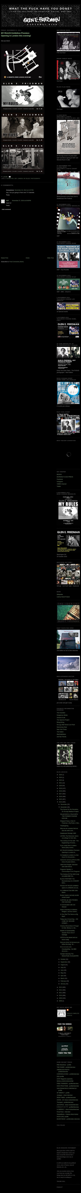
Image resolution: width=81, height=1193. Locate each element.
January (63, 984)
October (63, 959)
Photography (35, 178)
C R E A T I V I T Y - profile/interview (68, 1107)
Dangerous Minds (62, 715)
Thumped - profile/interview (65, 1102)
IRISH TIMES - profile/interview (66, 1097)
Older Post (50, 258)
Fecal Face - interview (63, 1112)
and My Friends (61, 736)
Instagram (60, 481)
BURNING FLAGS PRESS (65, 477)
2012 (60, 990)
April (62, 975)
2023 (60, 780)
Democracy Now (62, 727)
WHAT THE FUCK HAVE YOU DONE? (40, 8)
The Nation (60, 732)
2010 (60, 995)
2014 (60, 802)
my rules (27, 178)
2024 (60, 777)
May (62, 973)
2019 (60, 788)
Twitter (59, 486)
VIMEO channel (61, 484)
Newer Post (4, 258)
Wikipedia (60, 594)
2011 (60, 992)
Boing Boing (60, 722)
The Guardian (61, 713)
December (64, 804)
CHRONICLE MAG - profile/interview (68, 1074)
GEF (15, 178)
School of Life (61, 717)
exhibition (10, 178)
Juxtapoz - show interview (64, 1095)
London (20, 178)
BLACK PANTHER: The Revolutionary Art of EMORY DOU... (69, 881)
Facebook (60, 479)
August (63, 964)
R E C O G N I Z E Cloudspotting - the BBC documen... (68, 949)
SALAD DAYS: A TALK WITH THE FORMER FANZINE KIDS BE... (69, 816)
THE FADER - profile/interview (66, 1067)
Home (28, 258)
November (64, 807)
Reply (8, 195)
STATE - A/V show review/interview (67, 1100)
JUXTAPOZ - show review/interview (67, 1104)
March (63, 978)
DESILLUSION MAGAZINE (65, 1081)
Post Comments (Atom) (16, 261)
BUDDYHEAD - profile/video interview (68, 1119)
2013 (60, 987)
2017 (60, 794)
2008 (60, 1001)
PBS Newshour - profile (64, 1065)
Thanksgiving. (64, 825)
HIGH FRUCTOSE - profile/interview (68, 1086)
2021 (60, 783)
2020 (60, 785)
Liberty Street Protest (63, 597)
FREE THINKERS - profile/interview (67, 1083)
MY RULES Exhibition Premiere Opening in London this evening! (16, 34)
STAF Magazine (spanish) (64, 1079)
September (64, 962)
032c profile (60, 1076)
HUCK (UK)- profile (62, 1116)
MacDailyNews (61, 734)
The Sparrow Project (63, 720)
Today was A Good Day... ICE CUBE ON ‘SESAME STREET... (69, 921)
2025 (60, 774)
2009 (60, 998)
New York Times (62, 729)
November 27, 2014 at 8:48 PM (21, 200)
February (63, 981)
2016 (60, 796)
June (62, 970)
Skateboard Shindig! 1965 (68, 833)
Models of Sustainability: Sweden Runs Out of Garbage (67, 932)
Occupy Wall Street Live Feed (66, 724)
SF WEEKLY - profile (63, 1093)
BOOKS (59, 474)
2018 (60, 791)
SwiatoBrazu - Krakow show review (67, 1114)
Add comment (6, 209)
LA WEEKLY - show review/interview (68, 1109)
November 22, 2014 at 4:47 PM (24, 190)
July (62, 967)
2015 (60, 799)
